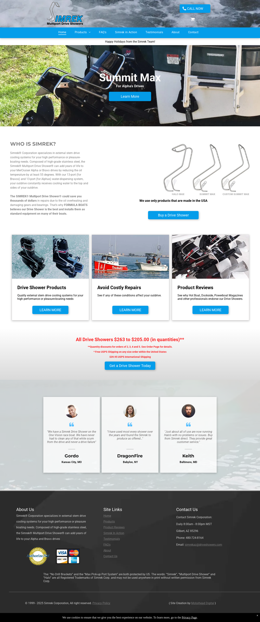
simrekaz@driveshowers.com (203, 544)
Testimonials (111, 539)
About (107, 550)
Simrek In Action (113, 533)
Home (107, 515)
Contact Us (110, 556)
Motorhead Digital (202, 603)
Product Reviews (114, 527)
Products (109, 521)
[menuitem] (64, 31)
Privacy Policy (101, 603)
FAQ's (106, 544)
